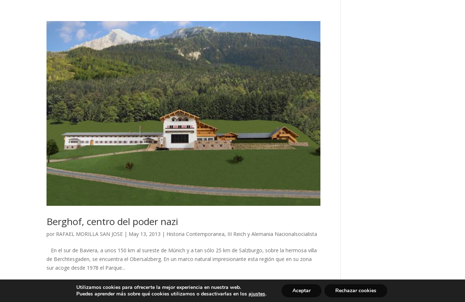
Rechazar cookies (355, 290)
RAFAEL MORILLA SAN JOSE (89, 233)
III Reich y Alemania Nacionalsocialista (272, 233)
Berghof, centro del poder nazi (112, 221)
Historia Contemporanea (195, 233)
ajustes (256, 294)
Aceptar (301, 290)
